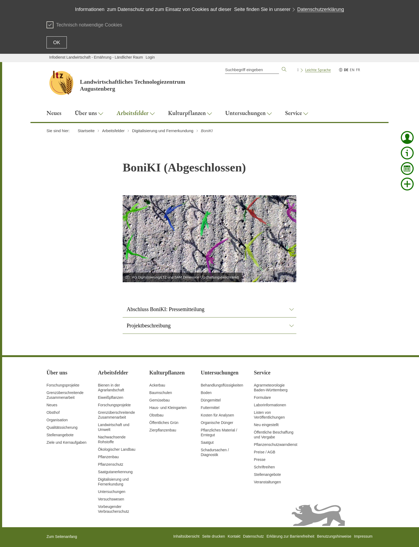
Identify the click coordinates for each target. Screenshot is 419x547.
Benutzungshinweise (334, 536)
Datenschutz (253, 536)
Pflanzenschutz (110, 464)
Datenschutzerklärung (320, 9)
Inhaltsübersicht (186, 536)
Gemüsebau (159, 400)
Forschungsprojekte (62, 385)
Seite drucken (213, 536)
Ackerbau (157, 385)
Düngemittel (211, 400)
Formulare (262, 397)
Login (150, 57)
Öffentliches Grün (164, 422)
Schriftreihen (264, 467)
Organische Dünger (217, 422)
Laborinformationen (270, 405)
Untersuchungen (111, 491)
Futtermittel (210, 408)
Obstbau (156, 415)
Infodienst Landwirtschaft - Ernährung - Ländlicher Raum (96, 57)
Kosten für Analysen (217, 415)
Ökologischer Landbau (116, 449)
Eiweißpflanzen (110, 397)
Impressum (363, 536)
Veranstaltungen (267, 482)
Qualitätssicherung (61, 427)
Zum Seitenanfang (61, 536)
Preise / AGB (264, 452)
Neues (51, 405)
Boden (206, 393)
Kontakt (234, 536)
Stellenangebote (59, 435)
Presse (260, 459)
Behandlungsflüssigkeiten (222, 385)
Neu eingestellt (266, 425)
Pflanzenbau (108, 457)
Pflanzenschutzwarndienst (275, 444)
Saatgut (207, 442)
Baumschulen (160, 393)
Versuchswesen (111, 499)
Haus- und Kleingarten (168, 408)
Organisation (57, 420)
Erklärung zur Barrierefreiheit (290, 536)
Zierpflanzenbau (162, 430)
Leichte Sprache (318, 69)
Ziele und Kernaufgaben (66, 442)
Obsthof (53, 412)
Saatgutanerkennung (115, 472)
